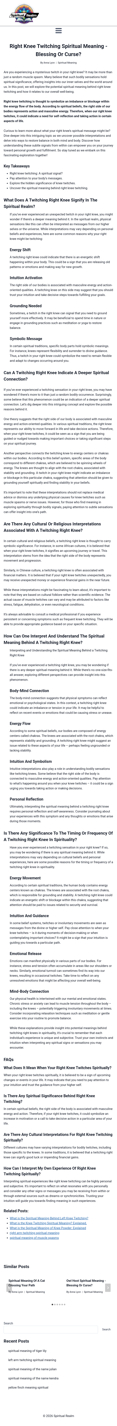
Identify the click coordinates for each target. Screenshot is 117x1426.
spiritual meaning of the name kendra (33, 1378)
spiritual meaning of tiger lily (27, 1351)
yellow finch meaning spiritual (28, 1387)
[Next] (108, 1288)
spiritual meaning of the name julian (32, 1369)
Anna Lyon (49, 62)
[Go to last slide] (9, 1288)
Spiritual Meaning (67, 62)
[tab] (52, 1304)
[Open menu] (58, 30)
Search (8, 1323)
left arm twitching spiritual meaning (32, 1360)
